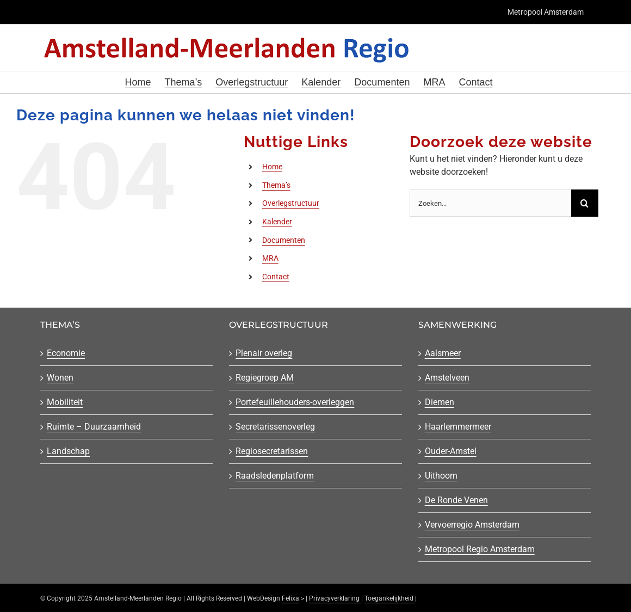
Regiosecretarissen (272, 451)
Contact (275, 276)
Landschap (68, 451)
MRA (270, 258)
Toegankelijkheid (389, 598)
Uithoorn (441, 475)
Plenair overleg (264, 353)
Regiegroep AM (265, 377)
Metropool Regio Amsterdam (480, 549)
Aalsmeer (443, 353)
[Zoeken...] (490, 203)
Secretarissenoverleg (275, 426)
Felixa (290, 598)
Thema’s (276, 185)
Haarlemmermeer (458, 426)
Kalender (277, 221)
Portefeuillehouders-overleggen (295, 402)
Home (272, 166)
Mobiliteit (65, 402)
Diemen (439, 402)
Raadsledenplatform (275, 475)
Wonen (60, 377)
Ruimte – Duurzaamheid (94, 426)
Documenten (283, 240)
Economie (66, 353)
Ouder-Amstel (451, 451)
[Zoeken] (584, 203)
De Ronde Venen (456, 500)
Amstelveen (447, 377)
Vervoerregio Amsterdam (472, 524)
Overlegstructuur (290, 203)
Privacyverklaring (335, 598)
